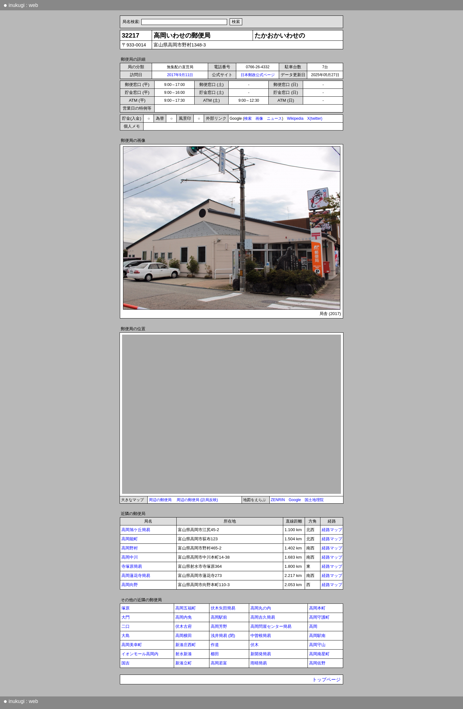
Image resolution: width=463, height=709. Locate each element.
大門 (125, 617)
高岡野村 (129, 548)
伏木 (254, 644)
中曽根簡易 (260, 635)
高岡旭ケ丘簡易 (135, 529)
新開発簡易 (260, 653)
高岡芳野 (219, 626)
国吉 (125, 663)
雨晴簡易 (258, 663)
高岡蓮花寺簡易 (135, 575)
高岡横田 (183, 635)
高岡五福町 (185, 608)
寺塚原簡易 (131, 566)
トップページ (326, 679)
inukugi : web (20, 5)
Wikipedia (295, 118)
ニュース (274, 118)
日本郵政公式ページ (258, 75)
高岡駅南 (317, 635)
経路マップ (332, 529)
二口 (125, 626)
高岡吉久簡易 (262, 617)
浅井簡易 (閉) (223, 635)
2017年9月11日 (180, 75)
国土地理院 (314, 500)
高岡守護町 (319, 617)
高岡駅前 (219, 617)
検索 (248, 118)
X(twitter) (314, 118)
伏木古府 (183, 626)
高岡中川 (129, 557)
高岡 (313, 626)
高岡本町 (317, 608)
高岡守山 (317, 644)
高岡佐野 (317, 663)
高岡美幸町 (131, 644)
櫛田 (215, 653)
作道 (215, 644)
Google (295, 500)
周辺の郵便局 (160, 500)
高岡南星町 (319, 653)
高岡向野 (129, 584)
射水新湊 (183, 653)
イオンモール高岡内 (139, 653)
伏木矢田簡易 (223, 608)
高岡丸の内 (260, 608)
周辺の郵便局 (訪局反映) (197, 500)
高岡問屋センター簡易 (270, 626)
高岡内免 (183, 617)
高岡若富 (219, 663)
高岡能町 (129, 538)
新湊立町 (183, 663)
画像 (259, 118)
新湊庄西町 (185, 644)
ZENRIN (278, 500)
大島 (125, 635)
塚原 (125, 608)
